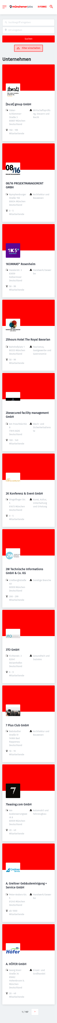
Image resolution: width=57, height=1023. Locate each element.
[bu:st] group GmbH (18, 104)
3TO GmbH (12, 649)
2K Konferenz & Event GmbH (24, 493)
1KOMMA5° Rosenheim (20, 264)
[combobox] (28, 22)
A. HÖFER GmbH (16, 964)
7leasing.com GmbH (19, 804)
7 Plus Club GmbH (17, 725)
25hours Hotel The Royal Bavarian (28, 339)
